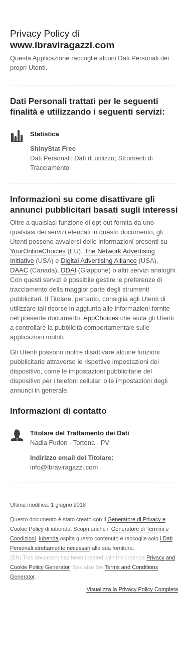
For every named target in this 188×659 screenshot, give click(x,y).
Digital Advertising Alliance (99, 260)
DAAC (19, 270)
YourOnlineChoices (38, 251)
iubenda (49, 538)
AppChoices (100, 318)
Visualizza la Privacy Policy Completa (132, 589)
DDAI (68, 270)
